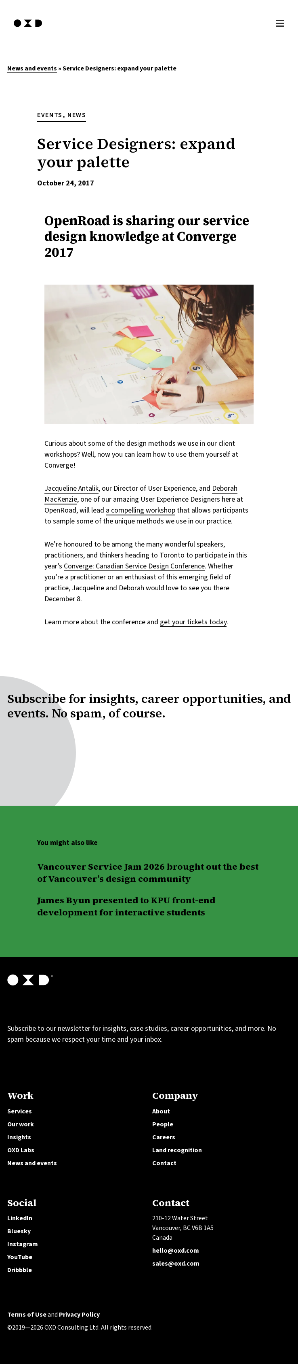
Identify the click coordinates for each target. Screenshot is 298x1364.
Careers (163, 1137)
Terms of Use (26, 1314)
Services (19, 1111)
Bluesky (19, 1231)
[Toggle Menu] (280, 22)
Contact (164, 1163)
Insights (19, 1137)
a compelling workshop (140, 510)
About (161, 1111)
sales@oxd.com (175, 1263)
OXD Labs (20, 1150)
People (162, 1124)
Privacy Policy (79, 1314)
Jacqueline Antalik (71, 488)
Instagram (22, 1244)
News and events (32, 68)
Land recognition (177, 1150)
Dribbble (19, 1270)
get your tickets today (193, 622)
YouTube (19, 1257)
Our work (20, 1124)
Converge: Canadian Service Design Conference (134, 566)
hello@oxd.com (175, 1250)
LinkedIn (19, 1218)
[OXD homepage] (28, 28)
